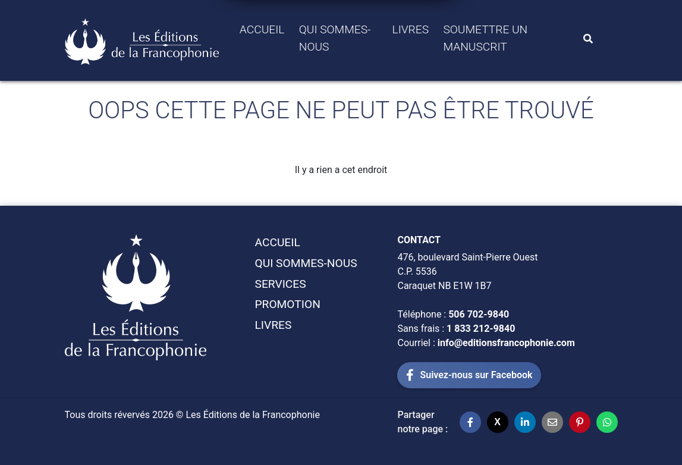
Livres (410, 29)
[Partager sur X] (497, 422)
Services (280, 284)
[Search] (588, 39)
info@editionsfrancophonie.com (506, 342)
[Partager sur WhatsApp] (607, 422)
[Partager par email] (552, 422)
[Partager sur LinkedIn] (525, 422)
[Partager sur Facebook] (470, 422)
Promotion (287, 304)
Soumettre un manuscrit (485, 38)
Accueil (262, 29)
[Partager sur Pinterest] (579, 422)
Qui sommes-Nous (335, 38)
